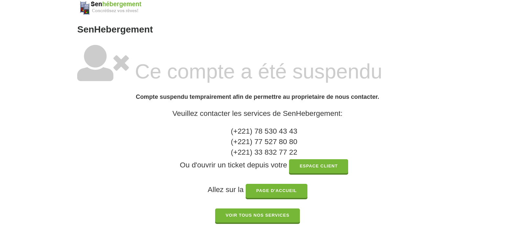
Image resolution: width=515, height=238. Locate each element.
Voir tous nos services (257, 215)
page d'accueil (276, 190)
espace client (319, 165)
